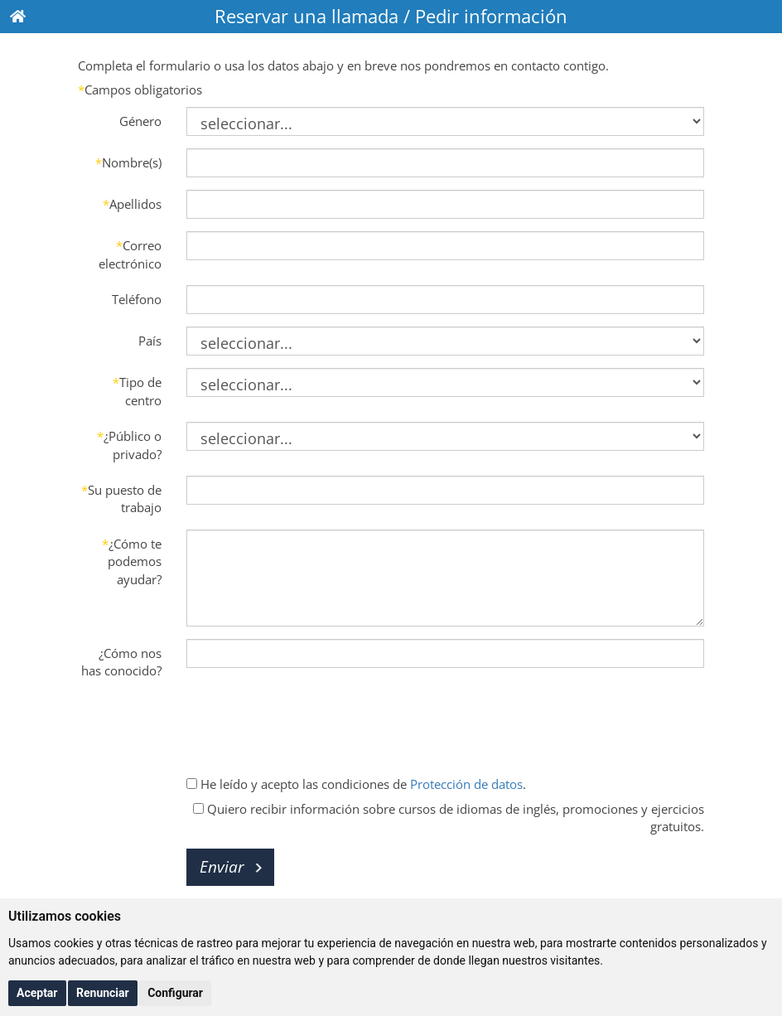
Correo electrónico (130, 254)
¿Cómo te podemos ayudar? (132, 561)
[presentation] (312, 724)
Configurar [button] (175, 992)
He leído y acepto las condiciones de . (356, 784)
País (150, 340)
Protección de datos (466, 784)
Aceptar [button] (37, 992)
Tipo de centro (137, 391)
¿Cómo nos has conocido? (121, 662)
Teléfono (137, 299)
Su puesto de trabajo (121, 498)
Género (140, 121)
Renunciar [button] (102, 992)
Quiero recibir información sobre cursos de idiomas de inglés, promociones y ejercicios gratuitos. (448, 818)
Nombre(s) (128, 162)
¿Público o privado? (129, 445)
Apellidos (132, 204)
